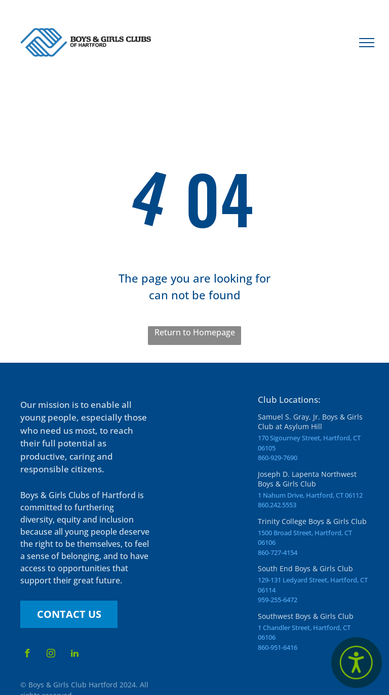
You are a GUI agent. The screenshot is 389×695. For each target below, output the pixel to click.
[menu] (367, 42)
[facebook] (26, 655)
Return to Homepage (194, 332)
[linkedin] (74, 655)
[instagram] (50, 655)
